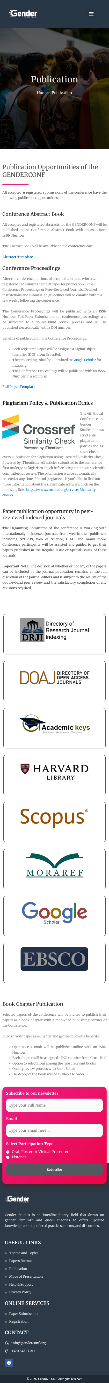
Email (13, 1119)
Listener (19, 1157)
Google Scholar (84, 360)
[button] (91, 14)
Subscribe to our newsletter (33, 1094)
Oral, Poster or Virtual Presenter (40, 1151)
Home (42, 92)
